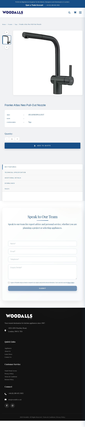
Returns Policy (9, 385)
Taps (16, 24)
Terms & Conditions (11, 382)
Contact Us (8, 361)
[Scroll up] (7, 33)
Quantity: (9, 134)
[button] (6, 40)
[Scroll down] (7, 47)
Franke (10, 24)
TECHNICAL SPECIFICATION (17, 174)
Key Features (11, 168)
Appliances (8, 352)
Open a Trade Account (34, 5)
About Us (8, 355)
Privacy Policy (71, 285)
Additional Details (14, 180)
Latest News (9, 358)
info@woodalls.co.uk (15, 405)
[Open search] (69, 12)
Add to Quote (42, 146)
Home (4, 24)
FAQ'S (7, 192)
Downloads (11, 186)
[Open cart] (75, 13)
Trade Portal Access (11, 375)
